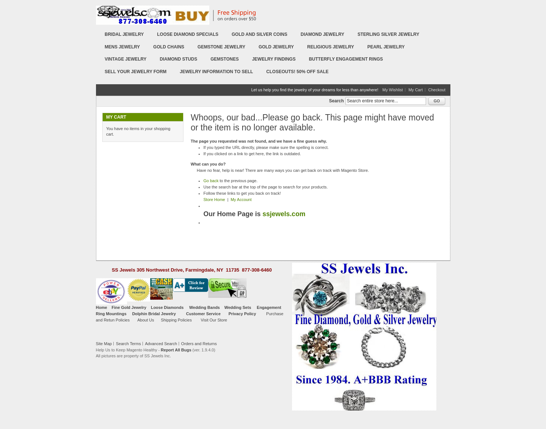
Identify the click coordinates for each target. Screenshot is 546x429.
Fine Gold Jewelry (128, 307)
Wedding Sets (237, 307)
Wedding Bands (204, 307)
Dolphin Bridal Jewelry (154, 313)
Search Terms (128, 343)
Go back (211, 180)
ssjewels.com (283, 214)
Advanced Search (161, 343)
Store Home (214, 199)
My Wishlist (392, 90)
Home (101, 307)
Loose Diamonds (167, 307)
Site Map (104, 343)
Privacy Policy (242, 313)
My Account (241, 199)
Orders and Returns (199, 343)
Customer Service (203, 313)
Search (336, 100)
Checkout (436, 90)
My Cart (415, 90)
